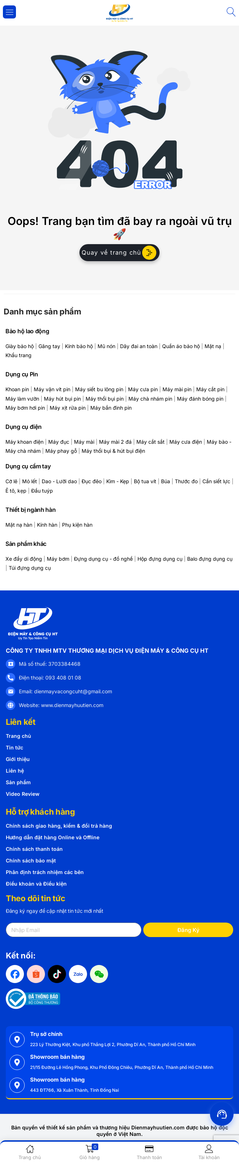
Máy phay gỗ (61, 451)
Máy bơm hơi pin (25, 408)
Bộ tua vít (145, 481)
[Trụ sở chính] (17, 1039)
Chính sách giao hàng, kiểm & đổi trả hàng (59, 826)
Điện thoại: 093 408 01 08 (50, 677)
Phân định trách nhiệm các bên (45, 872)
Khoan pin (17, 389)
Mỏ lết (29, 481)
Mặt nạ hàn (18, 525)
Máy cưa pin (143, 389)
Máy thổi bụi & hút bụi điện (113, 451)
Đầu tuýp (42, 491)
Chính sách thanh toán (34, 849)
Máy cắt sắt (150, 442)
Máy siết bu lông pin (99, 389)
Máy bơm (58, 559)
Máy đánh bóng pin (200, 399)
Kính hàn (47, 525)
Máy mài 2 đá (115, 442)
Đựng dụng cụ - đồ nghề (103, 559)
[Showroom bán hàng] (17, 1062)
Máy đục (58, 442)
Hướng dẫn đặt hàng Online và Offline (52, 837)
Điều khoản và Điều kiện (36, 884)
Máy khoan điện (24, 442)
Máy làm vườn (22, 399)
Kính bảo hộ (79, 346)
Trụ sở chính (46, 1034)
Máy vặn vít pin (52, 389)
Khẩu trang (18, 355)
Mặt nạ (213, 346)
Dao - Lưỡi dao (59, 481)
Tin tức (14, 747)
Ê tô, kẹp (15, 491)
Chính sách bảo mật (31, 860)
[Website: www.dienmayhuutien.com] (10, 705)
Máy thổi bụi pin (105, 399)
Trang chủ (18, 736)
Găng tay (49, 346)
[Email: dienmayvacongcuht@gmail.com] (10, 691)
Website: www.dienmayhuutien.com (61, 705)
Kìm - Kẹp (117, 481)
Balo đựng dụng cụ (209, 559)
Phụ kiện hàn (77, 525)
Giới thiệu (18, 759)
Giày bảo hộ (19, 346)
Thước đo (186, 481)
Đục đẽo (92, 481)
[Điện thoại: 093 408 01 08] (10, 677)
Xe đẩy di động (23, 559)
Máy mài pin (176, 389)
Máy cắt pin (210, 389)
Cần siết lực (216, 481)
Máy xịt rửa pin (68, 408)
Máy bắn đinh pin (111, 408)
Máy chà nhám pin (150, 399)
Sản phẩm (18, 782)
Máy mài (84, 442)
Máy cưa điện (185, 442)
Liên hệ (15, 771)
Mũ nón (106, 346)
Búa (165, 481)
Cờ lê (11, 481)
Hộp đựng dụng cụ (159, 559)
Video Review (23, 794)
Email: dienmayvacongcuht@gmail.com (65, 691)
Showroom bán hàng (57, 1056)
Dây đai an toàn (138, 346)
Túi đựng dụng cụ (30, 568)
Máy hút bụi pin (62, 399)
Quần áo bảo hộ (181, 346)
